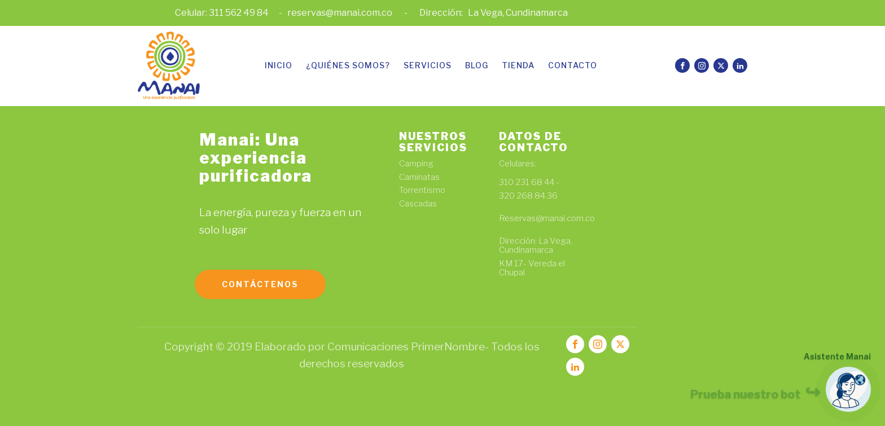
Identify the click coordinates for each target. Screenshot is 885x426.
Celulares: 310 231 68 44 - (530, 173)
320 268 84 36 (528, 196)
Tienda (518, 65)
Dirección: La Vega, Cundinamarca (535, 245)
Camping (416, 164)
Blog (476, 65)
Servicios (428, 65)
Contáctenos (260, 284)
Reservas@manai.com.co (548, 223)
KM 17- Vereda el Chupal (532, 268)
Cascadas (418, 204)
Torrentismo (422, 190)
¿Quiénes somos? (348, 65)
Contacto (572, 65)
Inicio (278, 65)
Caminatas (419, 177)
